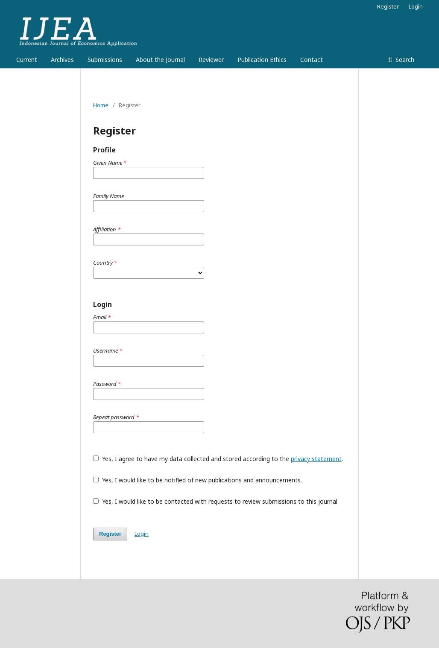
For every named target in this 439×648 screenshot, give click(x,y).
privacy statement (316, 459)
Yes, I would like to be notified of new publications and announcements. (197, 480)
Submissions (105, 59)
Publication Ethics (262, 59)
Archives (62, 59)
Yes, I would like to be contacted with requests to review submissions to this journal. (216, 501)
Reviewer (211, 59)
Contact (311, 59)
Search (404, 59)
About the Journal (160, 59)
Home (100, 105)
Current (26, 59)
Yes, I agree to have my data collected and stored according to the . (218, 459)
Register (388, 6)
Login (416, 6)
